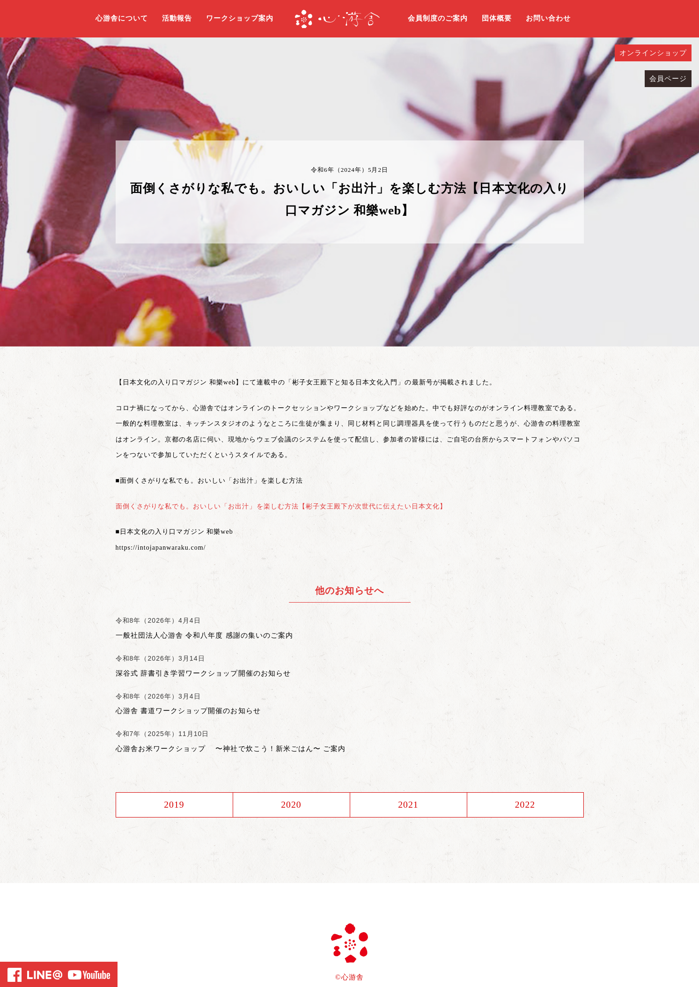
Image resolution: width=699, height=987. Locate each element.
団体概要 (497, 18)
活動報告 (177, 18)
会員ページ (668, 78)
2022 (525, 805)
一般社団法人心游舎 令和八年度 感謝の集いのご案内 (205, 635)
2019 (174, 805)
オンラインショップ (653, 53)
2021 (408, 805)
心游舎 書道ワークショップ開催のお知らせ (188, 710)
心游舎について (122, 18)
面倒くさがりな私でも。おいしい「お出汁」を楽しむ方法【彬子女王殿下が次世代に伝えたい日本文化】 (281, 506)
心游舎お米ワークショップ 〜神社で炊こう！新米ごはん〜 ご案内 (231, 748)
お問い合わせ (548, 18)
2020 (291, 805)
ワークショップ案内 (239, 18)
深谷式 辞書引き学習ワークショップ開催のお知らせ (203, 673)
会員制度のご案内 (438, 18)
